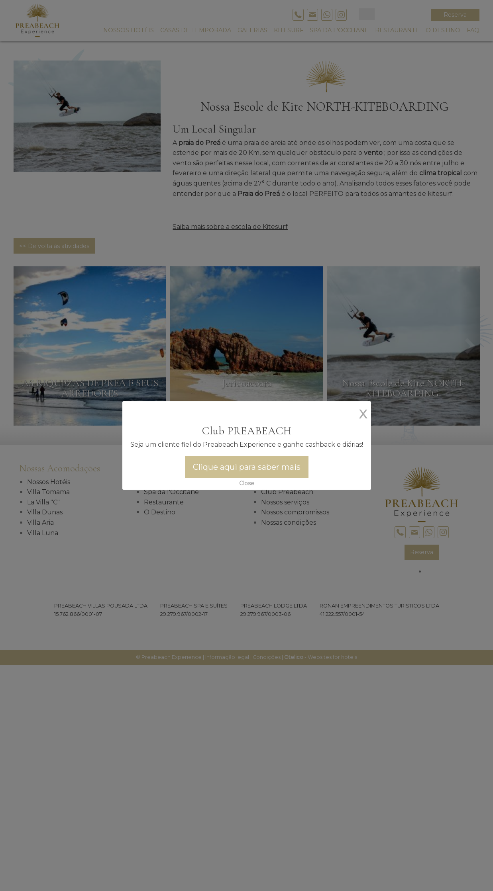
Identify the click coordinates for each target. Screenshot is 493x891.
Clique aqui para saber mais (247, 467)
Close (246, 483)
